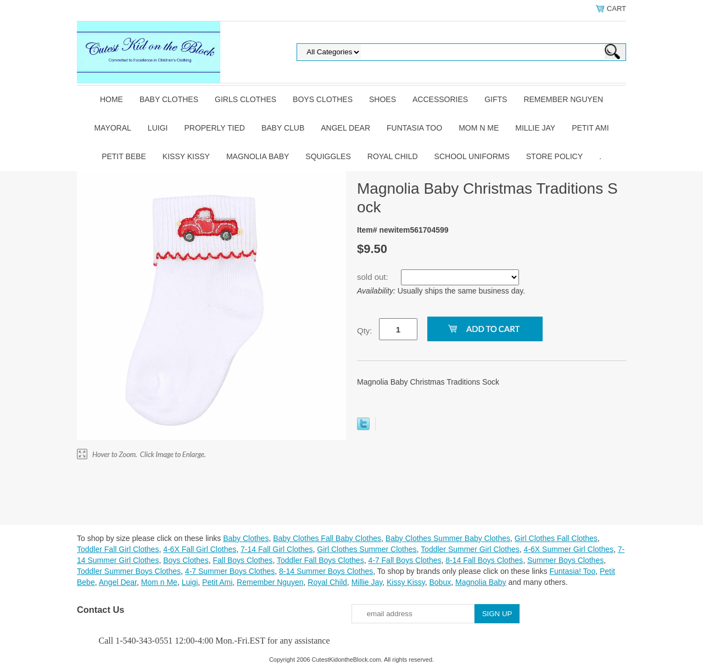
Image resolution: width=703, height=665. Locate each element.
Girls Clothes (245, 99)
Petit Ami (590, 127)
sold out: (373, 276)
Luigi (158, 127)
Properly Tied (214, 127)
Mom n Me (479, 127)
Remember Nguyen (563, 99)
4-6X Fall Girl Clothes (199, 549)
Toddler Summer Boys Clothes (129, 571)
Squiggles (327, 156)
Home (111, 99)
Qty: (364, 330)
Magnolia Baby (257, 156)
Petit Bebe (124, 156)
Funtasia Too (414, 127)
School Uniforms (472, 156)
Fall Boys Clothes (242, 560)
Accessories (440, 99)
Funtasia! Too (572, 571)
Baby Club (282, 127)
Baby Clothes (169, 99)
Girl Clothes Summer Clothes (366, 549)
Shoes (382, 99)
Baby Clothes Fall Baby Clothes (327, 538)
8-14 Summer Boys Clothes (326, 571)
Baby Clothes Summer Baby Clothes (448, 538)
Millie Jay (535, 127)
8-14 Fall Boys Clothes (484, 560)
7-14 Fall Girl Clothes (277, 549)
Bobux (440, 582)
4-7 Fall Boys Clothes (404, 560)
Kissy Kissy (186, 156)
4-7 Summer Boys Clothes (230, 571)
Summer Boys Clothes (565, 560)
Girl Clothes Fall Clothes (556, 538)
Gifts (495, 99)
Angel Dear (345, 127)
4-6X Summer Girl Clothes (568, 549)
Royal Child (392, 156)
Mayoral (112, 127)
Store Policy (554, 156)
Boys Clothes (323, 99)
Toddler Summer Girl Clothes (470, 549)
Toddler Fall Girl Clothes (118, 549)
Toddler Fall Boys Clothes (320, 560)
